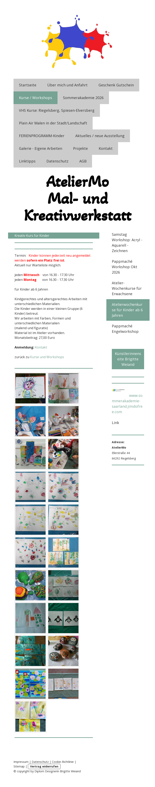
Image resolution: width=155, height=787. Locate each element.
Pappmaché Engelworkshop (125, 329)
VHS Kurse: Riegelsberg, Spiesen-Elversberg (56, 110)
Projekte (80, 148)
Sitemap (19, 766)
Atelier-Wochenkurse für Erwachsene (127, 288)
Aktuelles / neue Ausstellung (100, 135)
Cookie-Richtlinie (63, 762)
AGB (83, 161)
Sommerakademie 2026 (83, 97)
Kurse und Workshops (47, 357)
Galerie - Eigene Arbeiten (40, 148)
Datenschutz (57, 161)
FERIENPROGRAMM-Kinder (41, 135)
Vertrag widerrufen (44, 766)
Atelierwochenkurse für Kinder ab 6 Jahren (127, 310)
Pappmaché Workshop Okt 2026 (124, 267)
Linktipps (27, 161)
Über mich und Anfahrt (67, 85)
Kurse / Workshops (35, 97)
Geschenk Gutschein (116, 85)
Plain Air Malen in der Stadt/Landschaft (53, 123)
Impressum (21, 762)
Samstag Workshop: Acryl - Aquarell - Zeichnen (127, 242)
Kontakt (106, 148)
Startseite (27, 85)
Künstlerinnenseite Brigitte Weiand (128, 359)
